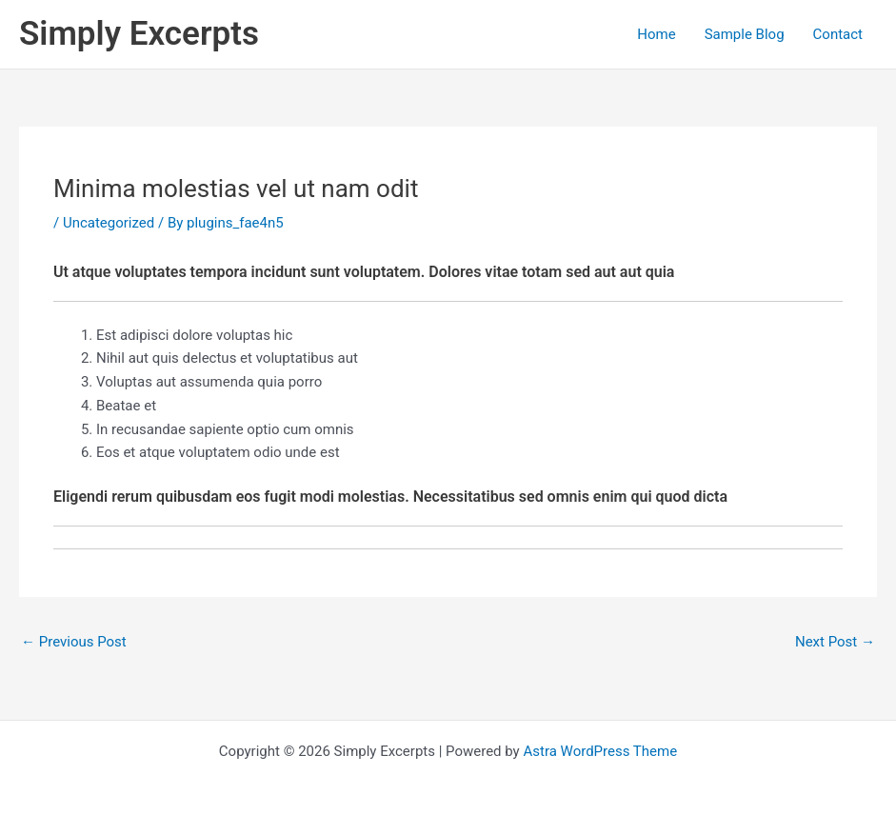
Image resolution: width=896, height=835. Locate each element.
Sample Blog (745, 34)
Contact (838, 34)
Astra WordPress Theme (600, 751)
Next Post (835, 641)
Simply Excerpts (139, 33)
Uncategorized (108, 222)
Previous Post (74, 641)
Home (656, 34)
